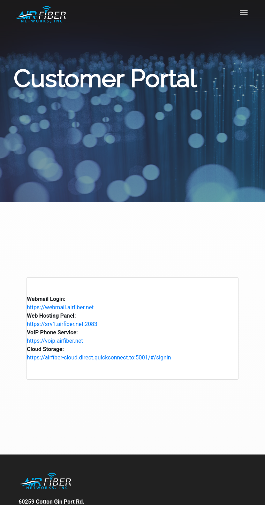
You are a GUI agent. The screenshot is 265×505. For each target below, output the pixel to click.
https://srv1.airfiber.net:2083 (62, 324)
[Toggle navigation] (244, 13)
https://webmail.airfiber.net (60, 307)
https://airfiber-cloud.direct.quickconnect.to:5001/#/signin (99, 357)
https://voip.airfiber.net (55, 340)
